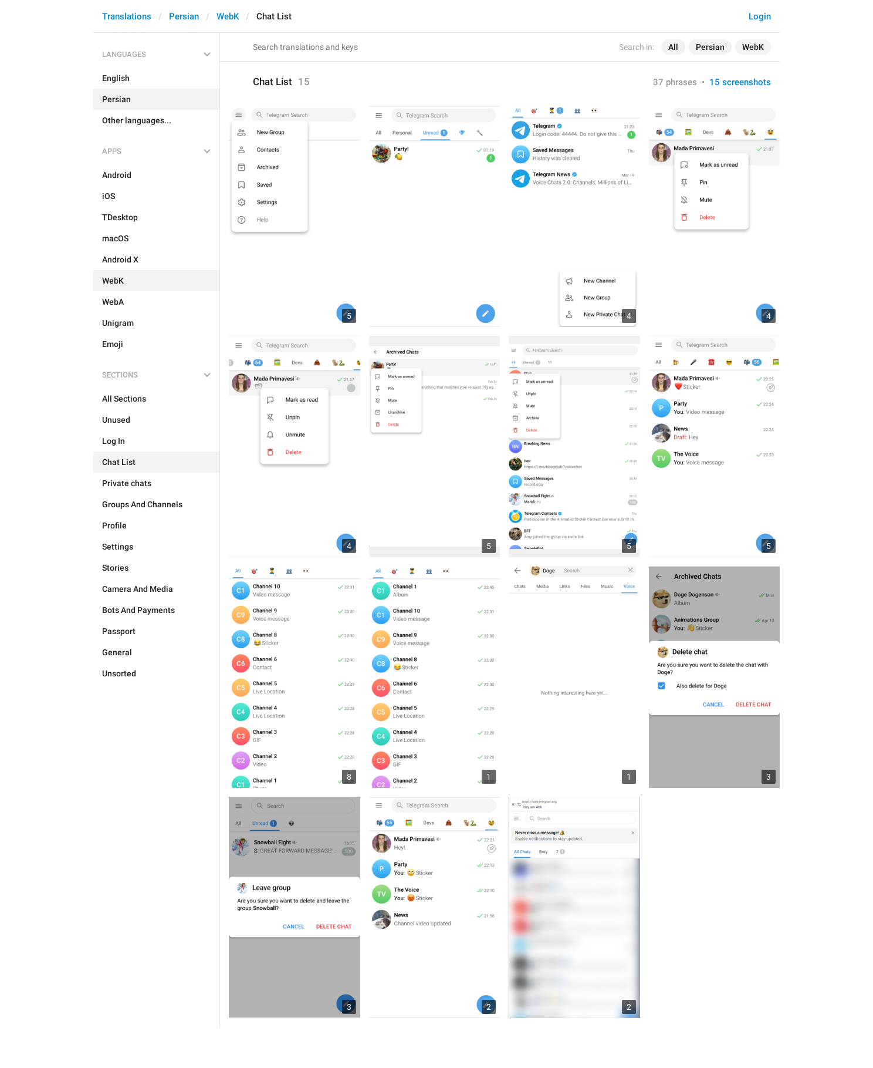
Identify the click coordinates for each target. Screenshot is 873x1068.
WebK (227, 16)
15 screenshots (740, 82)
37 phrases (675, 82)
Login (760, 16)
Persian (184, 16)
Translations (126, 16)
